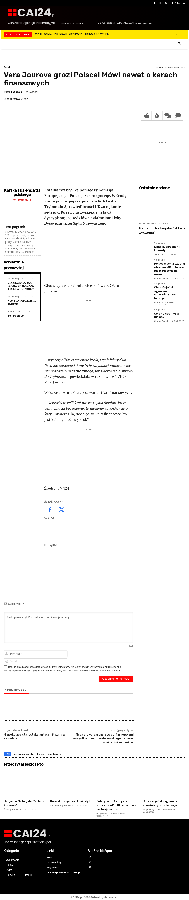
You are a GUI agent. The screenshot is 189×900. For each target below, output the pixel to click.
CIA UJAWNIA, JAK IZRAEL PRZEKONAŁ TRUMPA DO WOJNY (72, 34)
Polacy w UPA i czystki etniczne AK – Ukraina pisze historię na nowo (168, 264)
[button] (179, 43)
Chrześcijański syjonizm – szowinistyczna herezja (169, 284)
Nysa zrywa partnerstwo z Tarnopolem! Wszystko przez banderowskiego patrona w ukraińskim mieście (103, 738)
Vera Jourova (54, 754)
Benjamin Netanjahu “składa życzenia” (160, 229)
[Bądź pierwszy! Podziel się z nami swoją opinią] (68, 627)
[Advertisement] (89, 257)
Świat (7, 67)
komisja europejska (24, 754)
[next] (183, 34)
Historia (11, 312)
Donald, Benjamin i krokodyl (166, 247)
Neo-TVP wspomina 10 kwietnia (22, 302)
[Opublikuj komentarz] (116, 679)
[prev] (177, 34)
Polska (40, 754)
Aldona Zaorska (162, 272)
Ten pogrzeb (15, 226)
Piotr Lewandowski (163, 291)
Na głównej (13, 279)
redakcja (16, 92)
